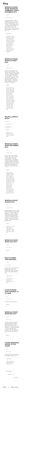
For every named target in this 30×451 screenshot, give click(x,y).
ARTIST (7, 361)
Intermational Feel (9, 41)
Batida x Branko (9, 89)
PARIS (7, 282)
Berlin (7, 132)
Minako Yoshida (9, 187)
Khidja (10, 94)
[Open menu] (8, 387)
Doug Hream (8, 37)
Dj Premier (8, 178)
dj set (11, 133)
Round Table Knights (10, 102)
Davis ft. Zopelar (9, 176)
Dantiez (11, 175)
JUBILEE (8, 45)
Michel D (12, 281)
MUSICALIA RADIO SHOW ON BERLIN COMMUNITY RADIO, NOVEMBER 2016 (12, 9)
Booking (16, 387)
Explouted (8, 40)
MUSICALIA (8, 33)
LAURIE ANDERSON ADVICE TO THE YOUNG (12, 344)
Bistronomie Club (9, 278)
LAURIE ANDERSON (10, 362)
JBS (7, 43)
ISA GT (7, 94)
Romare (10, 48)
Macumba (8, 281)
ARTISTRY (12, 361)
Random (7, 84)
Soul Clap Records (9, 191)
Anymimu (8, 226)
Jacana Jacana (10, 42)
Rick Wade (13, 101)
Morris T (7, 97)
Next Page (16, 377)
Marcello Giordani (9, 185)
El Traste (13, 37)
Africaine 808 (8, 87)
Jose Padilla (10, 43)
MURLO (7, 47)
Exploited (11, 92)
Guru (10, 182)
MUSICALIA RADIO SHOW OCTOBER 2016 (11, 60)
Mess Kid (10, 231)
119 (13, 374)
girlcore (7, 275)
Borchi (13, 36)
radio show (8, 101)
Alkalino (7, 172)
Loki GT (9, 279)
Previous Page (9, 371)
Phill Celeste (12, 100)
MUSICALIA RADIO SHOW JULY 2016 (11, 241)
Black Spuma (8, 36)
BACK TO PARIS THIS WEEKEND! (10, 258)
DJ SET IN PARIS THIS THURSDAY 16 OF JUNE (11, 291)
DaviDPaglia (12, 91)
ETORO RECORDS (9, 38)
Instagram (12, 387)
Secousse (8, 104)
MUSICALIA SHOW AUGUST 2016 (11, 201)
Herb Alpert (12, 40)
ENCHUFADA (8, 180)
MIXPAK (10, 46)
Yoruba (10, 192)
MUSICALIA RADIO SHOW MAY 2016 (11, 313)
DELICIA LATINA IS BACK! (11, 117)
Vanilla (7, 192)
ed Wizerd (12, 178)
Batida (13, 87)
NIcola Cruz (8, 99)
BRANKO (8, 175)
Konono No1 (11, 96)
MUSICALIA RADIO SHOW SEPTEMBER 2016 (12, 145)
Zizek (7, 109)
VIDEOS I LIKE (9, 358)
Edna (13, 133)
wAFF (12, 107)
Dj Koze (7, 92)
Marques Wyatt (9, 186)
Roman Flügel (10, 190)
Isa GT (4, 387)
